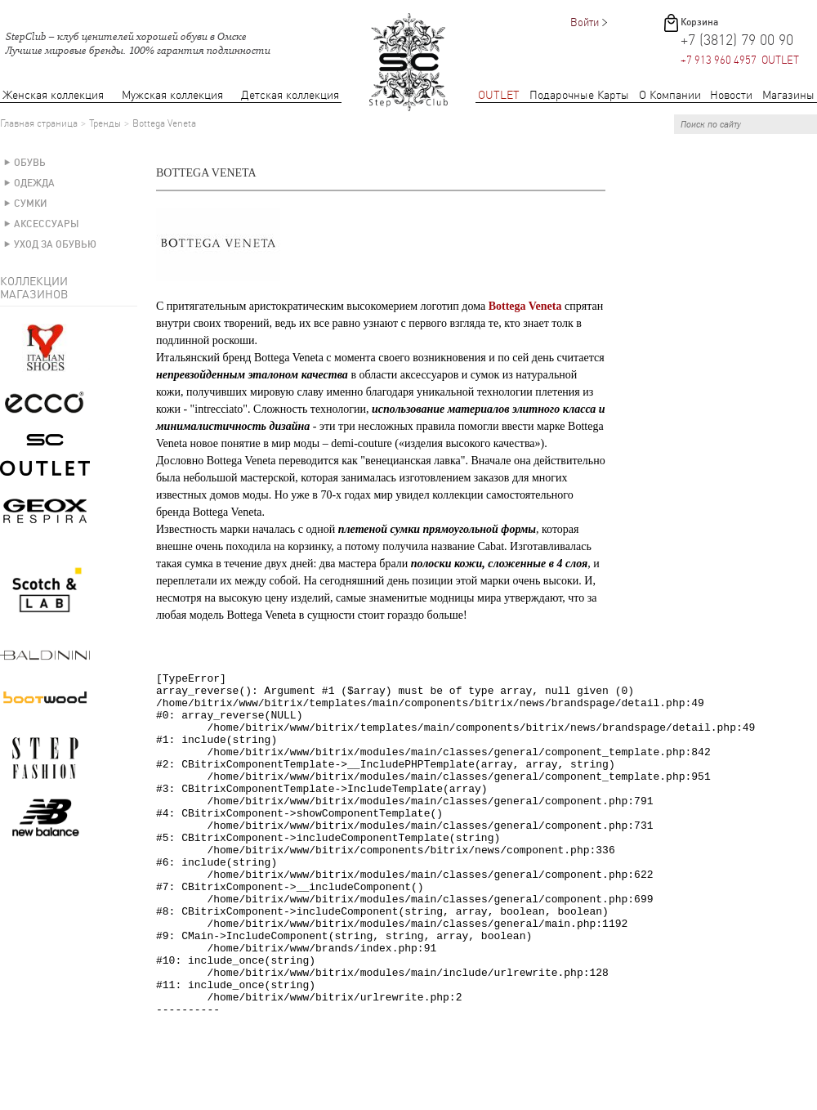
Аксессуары (46, 224)
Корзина (699, 22)
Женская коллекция (53, 95)
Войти (584, 22)
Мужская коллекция (172, 95)
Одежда (34, 183)
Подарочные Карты (579, 95)
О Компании (670, 95)
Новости (731, 95)
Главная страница (39, 123)
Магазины (788, 95)
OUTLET (499, 95)
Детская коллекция (290, 95)
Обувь (30, 162)
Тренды (105, 123)
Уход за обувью (55, 244)
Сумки (30, 203)
